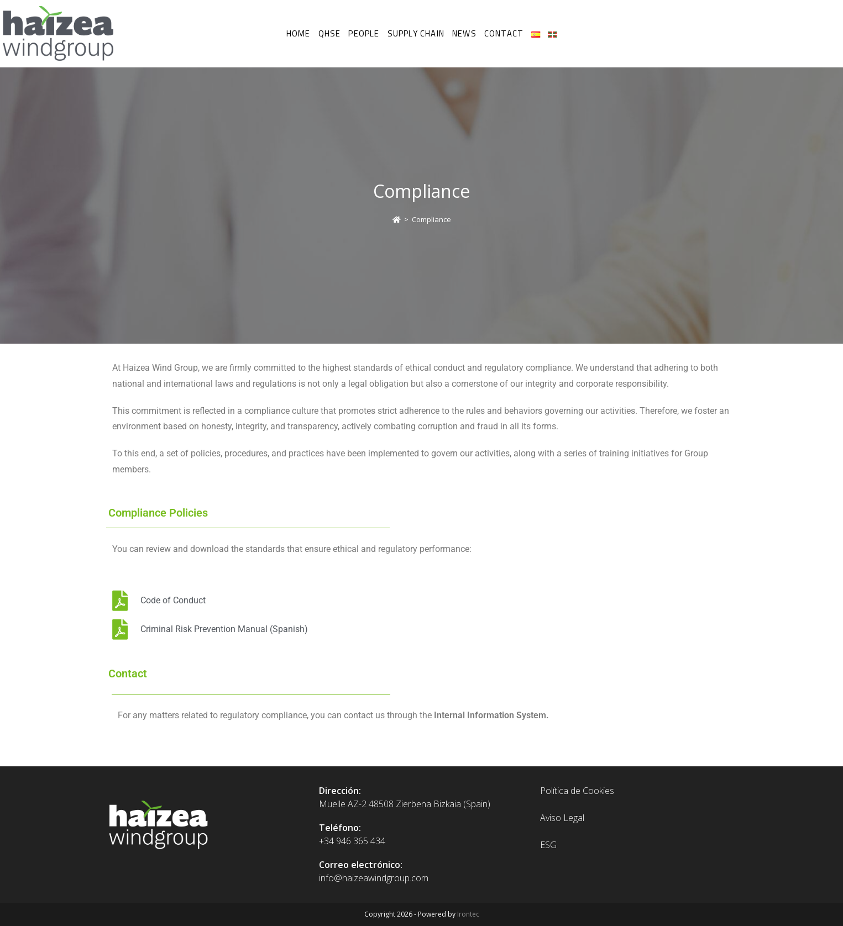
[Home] (396, 219)
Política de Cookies (577, 791)
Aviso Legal (562, 818)
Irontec (468, 914)
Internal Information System (490, 715)
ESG (548, 845)
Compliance (431, 219)
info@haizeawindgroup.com (373, 878)
